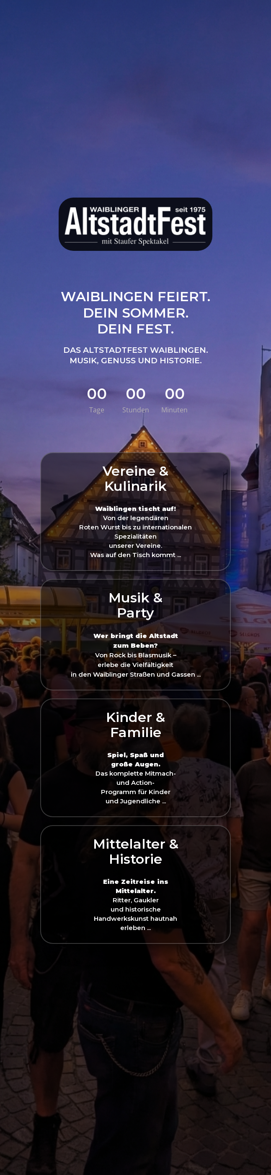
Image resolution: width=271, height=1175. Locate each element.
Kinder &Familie (135, 724)
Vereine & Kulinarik (136, 478)
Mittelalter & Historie (135, 851)
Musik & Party (135, 605)
